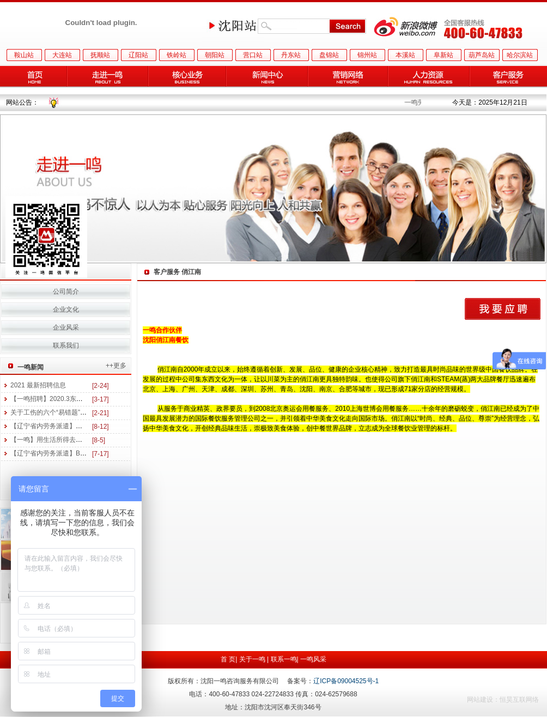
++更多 (116, 365)
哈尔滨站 (520, 55)
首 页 (228, 659)
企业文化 (66, 309)
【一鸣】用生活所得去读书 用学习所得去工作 (76, 439)
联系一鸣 (284, 659)
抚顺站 (100, 55)
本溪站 (405, 55)
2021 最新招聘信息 (38, 385)
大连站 (62, 55)
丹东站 (291, 55)
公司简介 (66, 291)
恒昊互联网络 (519, 699)
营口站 (253, 55)
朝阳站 (214, 55)
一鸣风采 (313, 659)
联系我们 (66, 345)
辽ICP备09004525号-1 (346, 681)
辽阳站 (138, 55)
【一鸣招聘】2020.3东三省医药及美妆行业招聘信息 (85, 399)
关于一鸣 (252, 659)
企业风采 (66, 327)
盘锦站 (329, 55)
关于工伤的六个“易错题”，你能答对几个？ (71, 412)
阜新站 (443, 55)
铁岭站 (176, 55)
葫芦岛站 (482, 55)
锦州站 (367, 55)
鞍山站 (24, 55)
